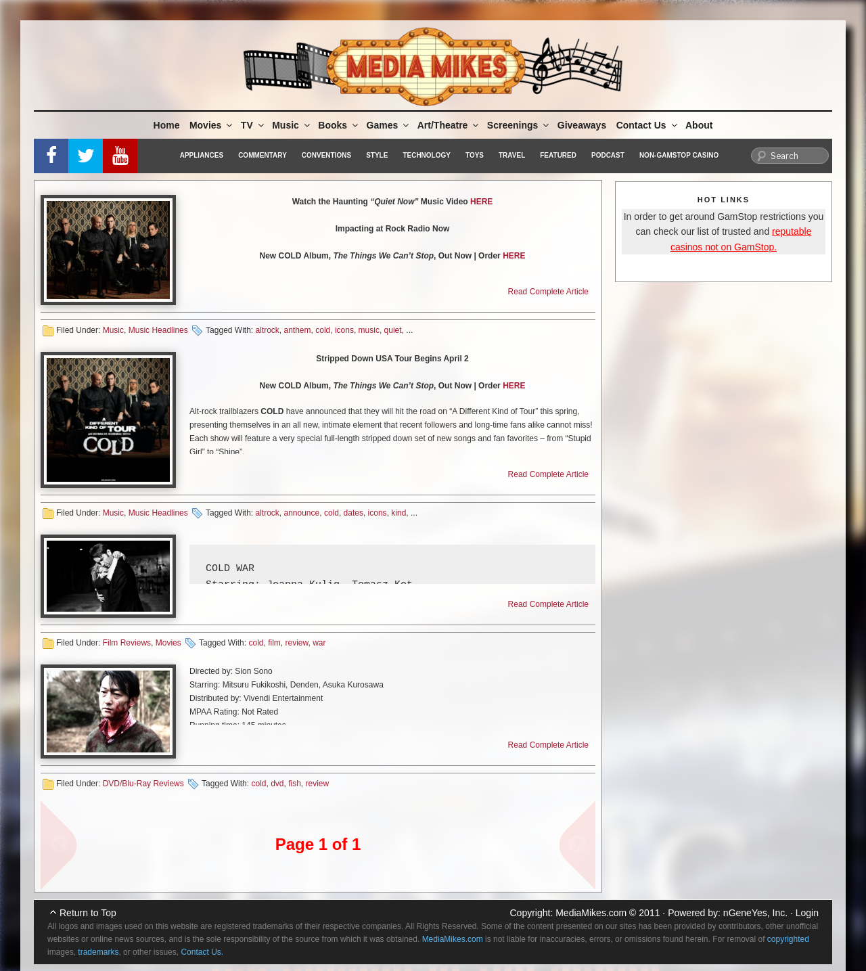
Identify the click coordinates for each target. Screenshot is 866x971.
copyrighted (788, 939)
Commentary (262, 155)
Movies (211, 125)
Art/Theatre (449, 125)
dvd (277, 783)
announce (302, 513)
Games (389, 125)
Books (339, 125)
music (369, 330)
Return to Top (88, 912)
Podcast (607, 155)
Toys (474, 155)
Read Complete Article (548, 291)
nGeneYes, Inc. (755, 912)
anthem (297, 330)
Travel (512, 155)
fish (294, 783)
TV (253, 125)
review (296, 643)
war (319, 643)
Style (377, 155)
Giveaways (581, 125)
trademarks (98, 952)
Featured (558, 155)
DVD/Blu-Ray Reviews (143, 783)
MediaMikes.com (590, 912)
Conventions (326, 155)
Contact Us (647, 125)
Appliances (201, 155)
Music (292, 125)
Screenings (519, 125)
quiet (393, 330)
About (698, 125)
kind (398, 513)
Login (807, 912)
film (274, 643)
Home (167, 125)
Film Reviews (127, 643)
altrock (267, 330)
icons (344, 330)
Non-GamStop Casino (679, 155)
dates (353, 513)
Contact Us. (202, 952)
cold (322, 330)
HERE (481, 201)
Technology (427, 155)
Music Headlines (158, 330)
